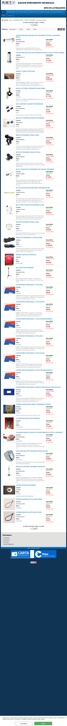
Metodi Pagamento (9, 544)
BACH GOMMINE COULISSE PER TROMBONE (29, 104)
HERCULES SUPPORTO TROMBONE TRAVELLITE (30, 467)
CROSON (18, 97)
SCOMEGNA (19, 396)
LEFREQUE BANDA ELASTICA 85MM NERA (29, 512)
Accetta (43, 723)
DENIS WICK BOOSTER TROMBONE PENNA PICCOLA (32, 451)
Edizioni (4, 15)
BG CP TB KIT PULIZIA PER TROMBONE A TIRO (30, 205)
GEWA (17, 61)
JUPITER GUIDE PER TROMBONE (26, 485)
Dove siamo (7, 540)
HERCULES (19, 475)
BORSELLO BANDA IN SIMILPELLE (26, 255)
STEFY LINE (19, 246)
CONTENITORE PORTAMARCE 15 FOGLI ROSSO (30, 302)
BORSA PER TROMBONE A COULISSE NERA (29, 237)
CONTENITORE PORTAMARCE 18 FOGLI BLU (29, 336)
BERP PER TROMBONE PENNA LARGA (27, 135)
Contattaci (6, 538)
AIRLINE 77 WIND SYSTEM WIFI (25, 71)
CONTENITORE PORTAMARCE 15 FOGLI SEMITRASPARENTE (34, 319)
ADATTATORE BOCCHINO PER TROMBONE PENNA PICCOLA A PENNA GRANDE (40, 53)
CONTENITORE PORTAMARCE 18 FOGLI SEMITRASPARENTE (34, 370)
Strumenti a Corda (22, 12)
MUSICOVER (19, 263)
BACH (17, 46)
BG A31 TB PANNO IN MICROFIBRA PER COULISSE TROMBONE (35, 169)
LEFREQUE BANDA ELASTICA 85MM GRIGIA (29, 499)
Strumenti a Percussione (44, 12)
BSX (17, 276)
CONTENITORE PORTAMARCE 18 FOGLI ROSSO (30, 353)
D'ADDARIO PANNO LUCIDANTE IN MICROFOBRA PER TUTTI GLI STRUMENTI (39, 432)
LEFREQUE (19, 508)
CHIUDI (65, 717)
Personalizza (23, 723)
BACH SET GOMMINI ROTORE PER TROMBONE (30, 118)
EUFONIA (18, 293)
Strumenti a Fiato (33, 12)
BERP (17, 144)
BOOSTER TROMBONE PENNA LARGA (27, 222)
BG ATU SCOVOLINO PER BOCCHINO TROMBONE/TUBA (33, 188)
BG (16, 178)
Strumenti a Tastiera (57, 12)
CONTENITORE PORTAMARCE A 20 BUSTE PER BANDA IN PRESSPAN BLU (38, 387)
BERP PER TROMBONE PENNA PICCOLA (28, 152)
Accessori (10, 15)
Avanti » (35, 25)
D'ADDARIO (19, 441)
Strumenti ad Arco (11, 12)
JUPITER (18, 494)
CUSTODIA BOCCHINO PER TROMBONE (28, 418)
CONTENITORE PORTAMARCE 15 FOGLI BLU (29, 285)
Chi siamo (6, 542)
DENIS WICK (19, 231)
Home (3, 12)
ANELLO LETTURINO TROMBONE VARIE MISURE (30, 88)
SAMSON (18, 80)
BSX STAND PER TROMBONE (24, 268)
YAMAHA (18, 413)
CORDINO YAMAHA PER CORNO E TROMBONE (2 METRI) (33, 404)
